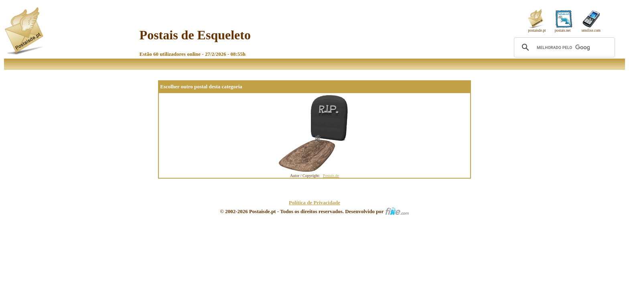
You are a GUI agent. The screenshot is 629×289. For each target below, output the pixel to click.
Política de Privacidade (314, 202)
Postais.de (331, 175)
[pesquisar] (563, 47)
